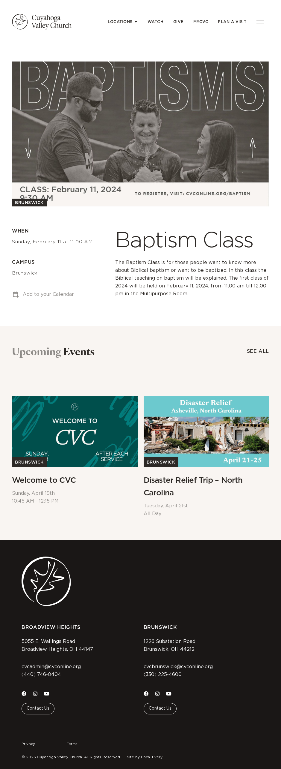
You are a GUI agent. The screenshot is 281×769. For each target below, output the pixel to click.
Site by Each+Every (144, 757)
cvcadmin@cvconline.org (51, 666)
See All (258, 351)
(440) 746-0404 (41, 674)
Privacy (28, 744)
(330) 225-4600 (163, 674)
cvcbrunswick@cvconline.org (178, 666)
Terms (72, 744)
